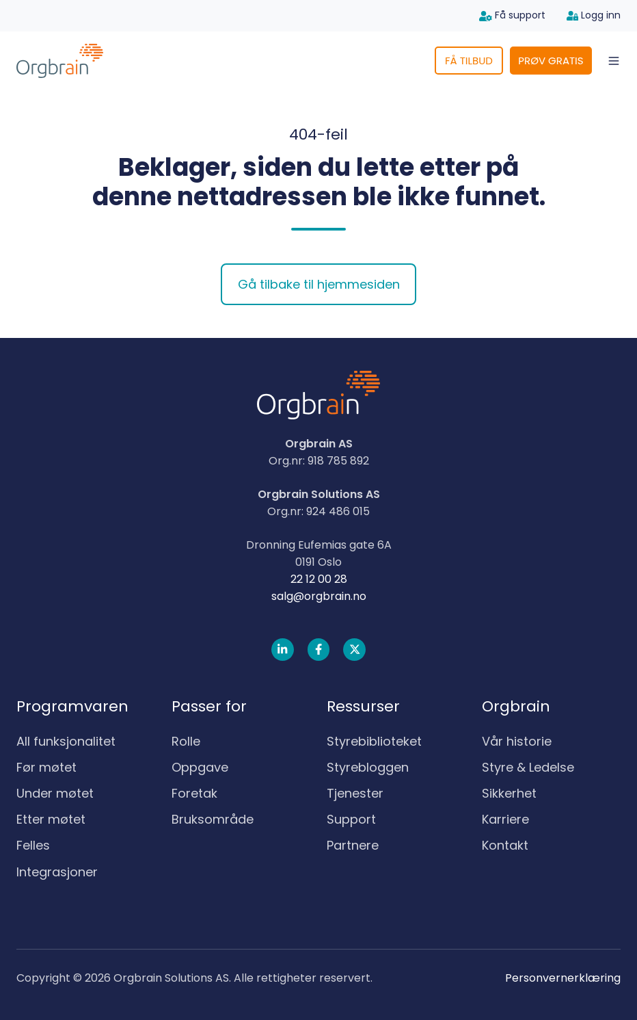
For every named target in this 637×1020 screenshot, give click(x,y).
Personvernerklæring (563, 978)
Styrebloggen (368, 767)
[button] (614, 61)
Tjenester (355, 793)
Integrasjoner (57, 871)
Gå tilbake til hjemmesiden (319, 284)
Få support (512, 15)
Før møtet (46, 767)
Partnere (353, 845)
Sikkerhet (509, 793)
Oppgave (200, 767)
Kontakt (505, 845)
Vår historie (517, 741)
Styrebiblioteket (374, 741)
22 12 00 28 (318, 579)
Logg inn (594, 15)
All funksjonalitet (66, 741)
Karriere (505, 819)
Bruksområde (213, 819)
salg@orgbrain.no (318, 596)
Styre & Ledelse (528, 767)
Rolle (186, 741)
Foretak (194, 793)
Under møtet (55, 793)
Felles (33, 845)
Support (351, 819)
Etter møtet (50, 819)
